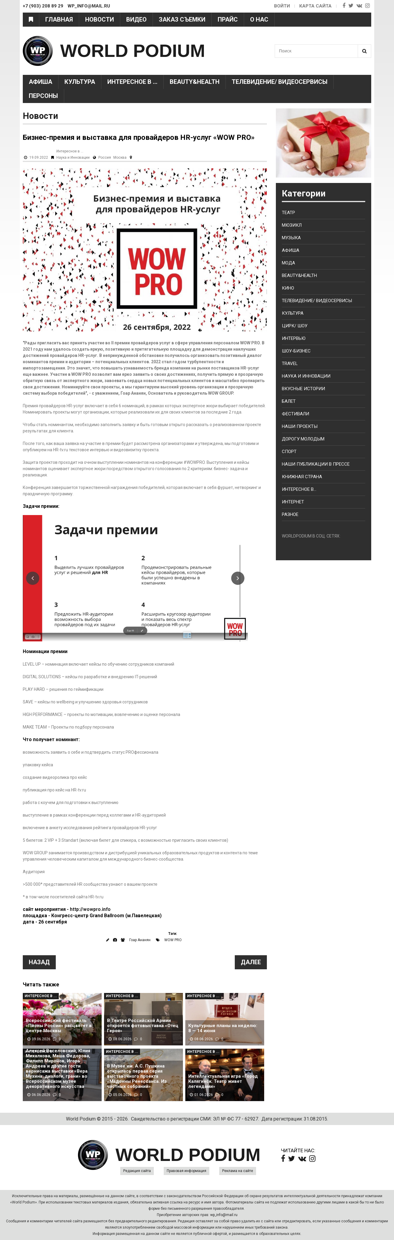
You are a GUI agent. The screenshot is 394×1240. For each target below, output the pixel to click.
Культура (79, 81)
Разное (290, 514)
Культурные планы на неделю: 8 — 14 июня (222, 1028)
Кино (288, 288)
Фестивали (295, 414)
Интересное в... (299, 489)
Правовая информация (186, 1171)
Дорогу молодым (303, 439)
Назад (39, 962)
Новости (99, 19)
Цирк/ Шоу (294, 325)
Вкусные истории (303, 388)
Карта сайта (315, 6)
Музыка (291, 237)
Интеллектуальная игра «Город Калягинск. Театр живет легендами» (223, 1081)
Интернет (293, 502)
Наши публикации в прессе (316, 464)
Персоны (43, 95)
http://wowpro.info (90, 909)
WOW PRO (173, 940)
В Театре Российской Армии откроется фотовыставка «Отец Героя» (142, 1025)
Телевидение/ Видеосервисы (279, 81)
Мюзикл (292, 225)
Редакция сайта (137, 1171)
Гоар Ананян (140, 940)
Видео (136, 19)
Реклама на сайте (237, 1171)
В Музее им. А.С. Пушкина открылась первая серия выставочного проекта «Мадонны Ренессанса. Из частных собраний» (137, 1076)
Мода (288, 263)
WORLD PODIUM (132, 51)
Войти (282, 6)
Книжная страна (302, 476)
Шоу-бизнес (296, 351)
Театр (288, 212)
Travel (290, 363)
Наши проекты (300, 426)
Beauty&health (194, 81)
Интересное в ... (132, 81)
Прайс (228, 19)
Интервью (294, 338)
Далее (251, 962)
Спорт (289, 451)
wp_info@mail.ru (223, 1215)
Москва (120, 157)
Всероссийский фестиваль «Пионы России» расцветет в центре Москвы (59, 1025)
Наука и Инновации (73, 157)
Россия (104, 157)
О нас (259, 19)
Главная (59, 19)
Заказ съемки (182, 19)
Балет (289, 401)
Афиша (40, 81)
